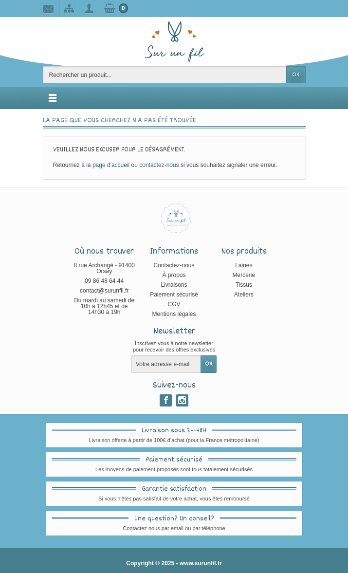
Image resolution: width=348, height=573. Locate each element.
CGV (173, 304)
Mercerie (244, 275)
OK (295, 75)
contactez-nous (159, 165)
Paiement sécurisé (174, 294)
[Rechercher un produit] (165, 74)
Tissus (244, 284)
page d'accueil (110, 165)
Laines (243, 265)
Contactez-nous (173, 265)
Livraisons (174, 284)
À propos (173, 275)
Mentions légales (174, 314)
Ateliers (244, 294)
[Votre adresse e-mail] (166, 364)
